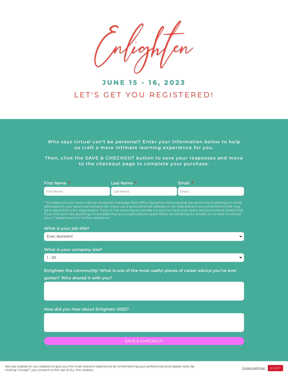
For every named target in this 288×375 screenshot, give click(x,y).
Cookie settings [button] (253, 368)
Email (184, 183)
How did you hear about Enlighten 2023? (86, 309)
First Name (56, 183)
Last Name (122, 183)
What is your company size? (73, 249)
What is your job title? (67, 228)
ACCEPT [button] (275, 368)
